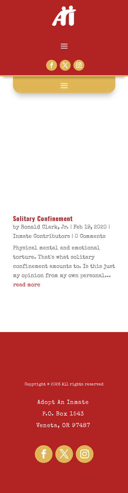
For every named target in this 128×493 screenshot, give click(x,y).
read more (26, 285)
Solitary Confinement (43, 218)
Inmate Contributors (41, 236)
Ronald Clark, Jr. (45, 227)
